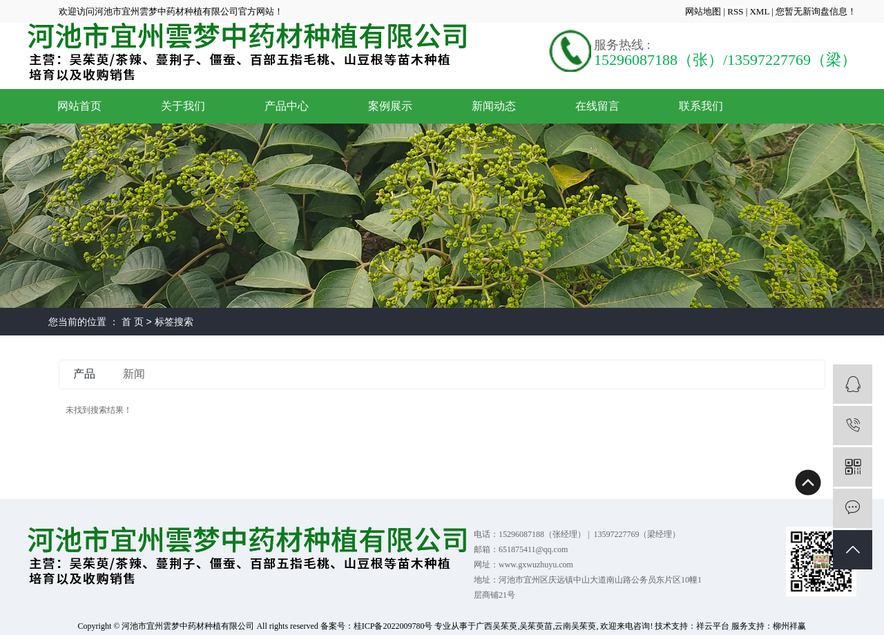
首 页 (133, 321)
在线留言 (597, 106)
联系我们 (701, 106)
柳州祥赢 (789, 626)
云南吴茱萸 (575, 626)
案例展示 (390, 106)
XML (759, 11)
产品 (84, 374)
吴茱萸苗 (535, 626)
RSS (735, 11)
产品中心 (287, 106)
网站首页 (79, 106)
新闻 (134, 374)
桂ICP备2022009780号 (393, 626)
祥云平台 (712, 626)
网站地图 (704, 11)
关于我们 (183, 106)
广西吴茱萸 (496, 626)
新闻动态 (494, 106)
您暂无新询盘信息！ (816, 11)
